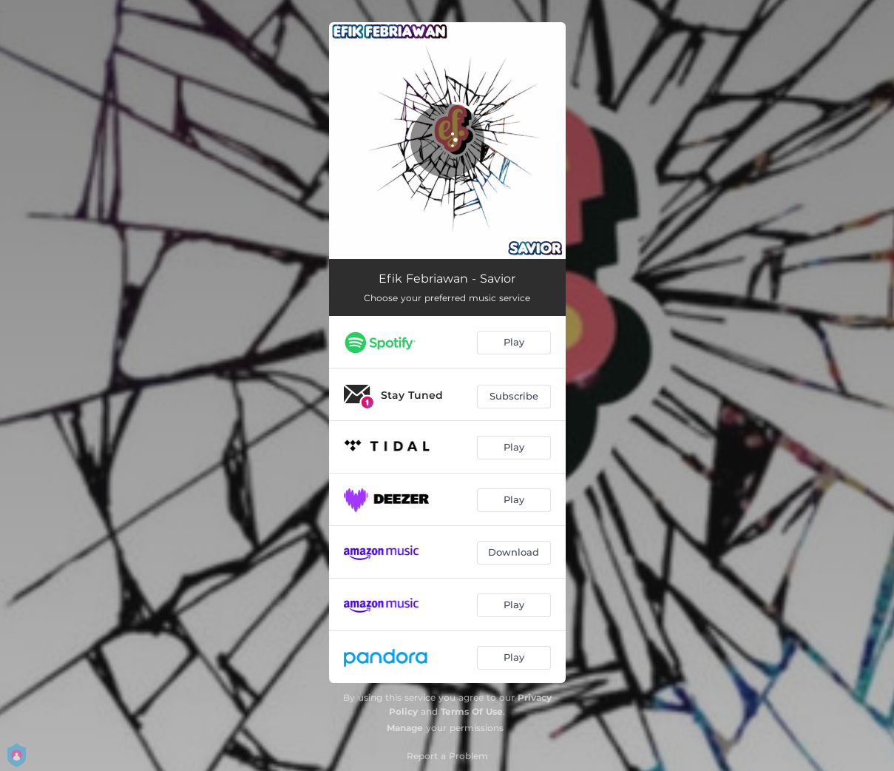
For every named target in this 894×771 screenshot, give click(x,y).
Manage (405, 727)
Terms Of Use (472, 711)
